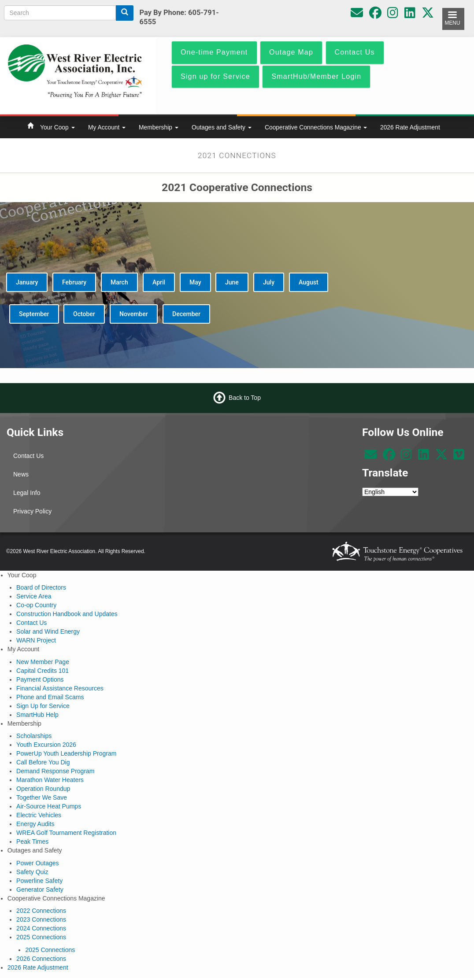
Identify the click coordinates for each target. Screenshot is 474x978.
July (268, 282)
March (119, 282)
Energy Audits (35, 823)
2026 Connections (41, 958)
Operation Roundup (43, 788)
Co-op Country (36, 605)
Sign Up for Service (43, 705)
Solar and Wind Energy (48, 631)
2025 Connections (41, 937)
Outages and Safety (222, 127)
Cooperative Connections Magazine (316, 127)
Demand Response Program (55, 771)
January (27, 282)
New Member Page (42, 661)
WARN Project (36, 640)
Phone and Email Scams (50, 697)
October (84, 313)
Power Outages (37, 863)
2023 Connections (41, 919)
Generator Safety (39, 889)
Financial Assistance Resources (60, 688)
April (158, 282)
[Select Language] (390, 491)
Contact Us (28, 455)
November (133, 313)
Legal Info (27, 492)
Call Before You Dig (43, 762)
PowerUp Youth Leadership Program (66, 753)
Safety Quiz (32, 871)
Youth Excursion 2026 (46, 744)
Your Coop (57, 127)
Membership (158, 127)
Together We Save (41, 797)
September (34, 313)
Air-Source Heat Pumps (48, 806)
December (186, 313)
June (232, 282)
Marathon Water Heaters (50, 779)
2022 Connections (41, 910)
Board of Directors (41, 587)
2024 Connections (41, 928)
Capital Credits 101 (42, 670)
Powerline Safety (39, 880)
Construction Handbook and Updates (67, 613)
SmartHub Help (37, 714)
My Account (107, 127)
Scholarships (34, 735)
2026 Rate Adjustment (410, 127)
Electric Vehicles (38, 815)
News (21, 474)
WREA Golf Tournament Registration (66, 832)
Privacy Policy (32, 511)
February (74, 282)
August (308, 282)
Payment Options (39, 679)
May (195, 282)
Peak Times (32, 841)
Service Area (33, 596)
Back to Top (245, 397)
